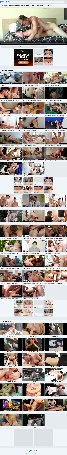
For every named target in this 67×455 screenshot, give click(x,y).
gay (2, 46)
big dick (44, 46)
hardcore (20, 46)
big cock (29, 46)
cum (25, 46)
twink (6, 46)
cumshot (39, 46)
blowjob (34, 46)
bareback (15, 46)
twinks (10, 46)
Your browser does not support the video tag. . (33, 26)
